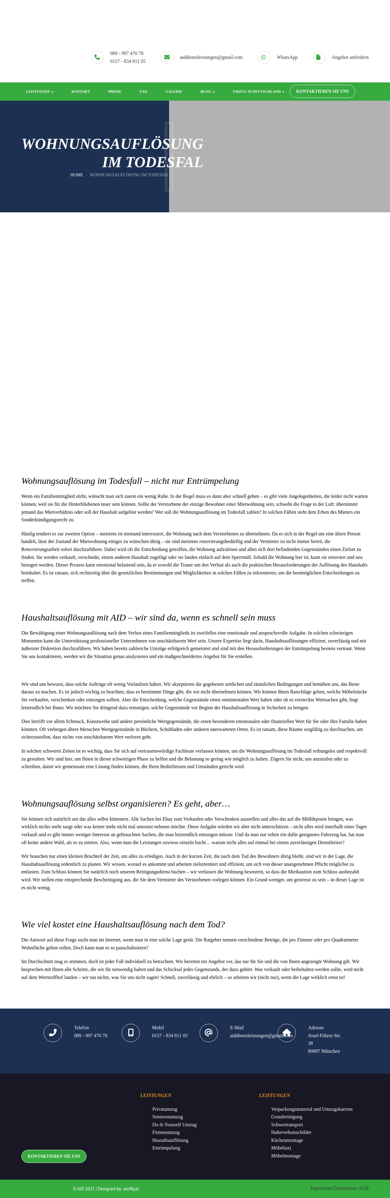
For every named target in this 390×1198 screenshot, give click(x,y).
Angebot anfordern (350, 57)
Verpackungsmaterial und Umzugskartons (312, 1109)
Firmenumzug (166, 1132)
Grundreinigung (286, 1116)
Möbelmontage (286, 1155)
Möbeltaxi (281, 1147)
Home (76, 175)
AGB (363, 1188)
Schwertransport (287, 1124)
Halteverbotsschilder (291, 1132)
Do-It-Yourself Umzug (174, 1124)
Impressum (321, 1188)
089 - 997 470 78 (126, 53)
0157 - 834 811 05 (128, 61)
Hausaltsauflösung (170, 1140)
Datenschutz (345, 1188)
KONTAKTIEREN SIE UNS (322, 91)
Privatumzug (164, 1109)
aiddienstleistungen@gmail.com (211, 57)
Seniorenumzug (167, 1116)
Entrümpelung (166, 1147)
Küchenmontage (287, 1140)
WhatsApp (287, 57)
